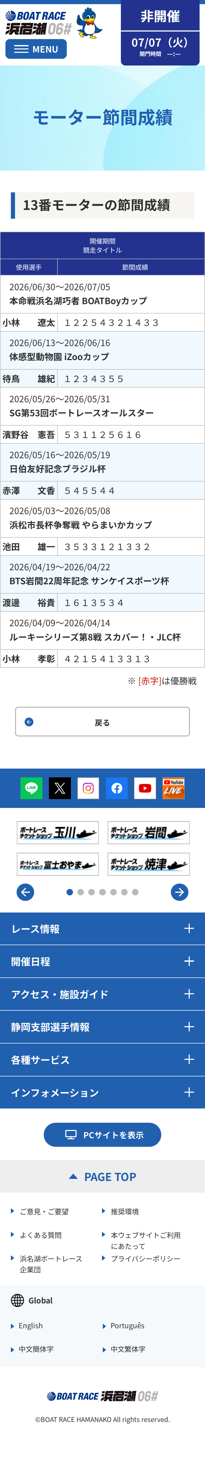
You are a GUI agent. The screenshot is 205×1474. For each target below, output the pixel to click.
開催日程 (102, 961)
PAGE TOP (110, 1176)
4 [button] (102, 892)
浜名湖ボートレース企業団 (51, 1263)
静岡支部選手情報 (102, 1026)
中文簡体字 (36, 1349)
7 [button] (135, 892)
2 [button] (80, 892)
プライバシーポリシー (145, 1258)
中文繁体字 (128, 1349)
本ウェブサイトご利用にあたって (146, 1240)
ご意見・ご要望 (44, 1211)
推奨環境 (125, 1211)
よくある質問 (41, 1235)
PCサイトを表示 (113, 1135)
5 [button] (113, 892)
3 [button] (91, 892)
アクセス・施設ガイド (102, 994)
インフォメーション (102, 1092)
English (31, 1325)
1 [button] (70, 892)
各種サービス (102, 1059)
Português (127, 1325)
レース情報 (102, 928)
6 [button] (124, 892)
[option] (103, 848)
